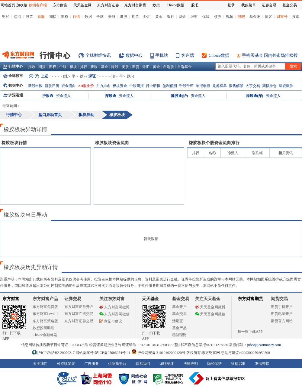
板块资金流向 (112, 143)
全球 (100, 17)
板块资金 (120, 86)
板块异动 (86, 114)
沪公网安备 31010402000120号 (158, 353)
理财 (194, 17)
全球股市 (13, 76)
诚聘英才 (166, 363)
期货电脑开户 (282, 314)
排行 (83, 67)
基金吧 (254, 17)
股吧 (241, 17)
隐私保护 (214, 363)
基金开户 (179, 307)
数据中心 (134, 55)
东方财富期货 (250, 299)
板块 (73, 67)
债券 (217, 17)
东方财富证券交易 (78, 321)
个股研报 (136, 86)
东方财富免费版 (45, 307)
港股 (123, 17)
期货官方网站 (282, 321)
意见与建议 (110, 321)
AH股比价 (86, 86)
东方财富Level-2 (45, 314)
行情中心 (13, 66)
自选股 (168, 67)
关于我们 (40, 363)
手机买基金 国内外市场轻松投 (270, 55)
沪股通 (47, 96)
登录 (231, 5)
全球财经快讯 (98, 55)
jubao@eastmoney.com (264, 345)
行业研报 (153, 86)
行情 (76, 17)
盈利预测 (169, 86)
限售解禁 (236, 86)
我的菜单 (248, 5)
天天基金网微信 (210, 314)
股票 (29, 17)
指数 (31, 67)
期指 (52, 17)
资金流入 (63, 96)
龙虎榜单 (219, 86)
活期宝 (177, 321)
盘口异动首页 (50, 114)
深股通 (110, 96)
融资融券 (286, 86)
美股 (111, 17)
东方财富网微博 (114, 307)
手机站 (161, 55)
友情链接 (262, 363)
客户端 (187, 55)
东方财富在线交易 (78, 314)
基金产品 (179, 328)
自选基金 (184, 67)
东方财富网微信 (114, 314)
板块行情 (14, 143)
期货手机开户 (282, 307)
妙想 (156, 5)
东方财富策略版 (45, 321)
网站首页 (8, 5)
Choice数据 (219, 55)
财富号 (282, 17)
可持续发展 (66, 363)
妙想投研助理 (43, 328)
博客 (268, 17)
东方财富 (10, 299)
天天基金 (150, 299)
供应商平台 (117, 363)
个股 (62, 67)
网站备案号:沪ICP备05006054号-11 (103, 353)
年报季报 (203, 86)
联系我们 (143, 363)
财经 (5, 17)
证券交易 (269, 5)
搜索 (295, 17)
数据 (88, 17)
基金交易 (179, 314)
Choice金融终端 (45, 335)
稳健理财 (179, 335)
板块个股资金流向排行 (214, 143)
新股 (41, 17)
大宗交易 (253, 86)
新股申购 (35, 86)
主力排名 (103, 86)
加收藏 (21, 5)
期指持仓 (269, 86)
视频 (229, 17)
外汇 (147, 17)
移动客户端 (38, 5)
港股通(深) (254, 96)
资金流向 (68, 86)
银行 (170, 17)
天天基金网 (82, 5)
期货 (135, 17)
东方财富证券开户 (78, 307)
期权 (64, 17)
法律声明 (190, 363)
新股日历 (52, 86)
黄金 (158, 17)
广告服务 (91, 363)
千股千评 (186, 86)
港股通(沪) (179, 96)
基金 (182, 17)
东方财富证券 (108, 5)
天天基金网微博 (210, 307)
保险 (206, 17)
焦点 (17, 17)
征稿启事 (238, 363)
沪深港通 (13, 95)
